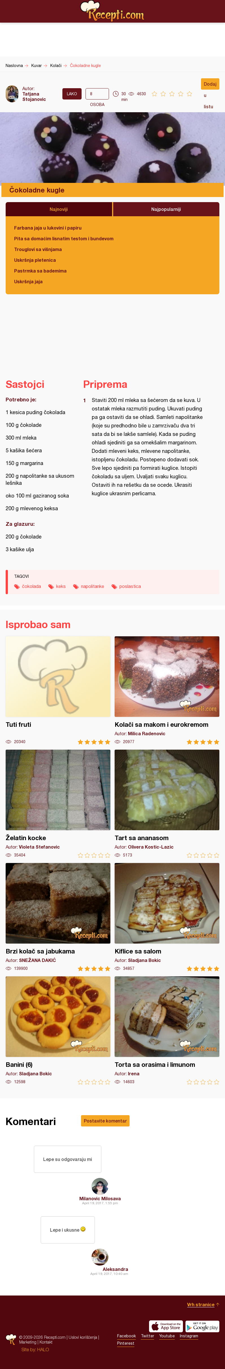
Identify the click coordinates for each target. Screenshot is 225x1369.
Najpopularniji (166, 209)
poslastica (130, 586)
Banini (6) (58, 1030)
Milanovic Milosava (100, 1198)
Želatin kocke (58, 804)
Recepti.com (112, 11)
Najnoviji (59, 209)
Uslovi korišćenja (83, 1337)
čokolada (31, 586)
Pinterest (125, 1343)
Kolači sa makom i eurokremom (167, 690)
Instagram (189, 1336)
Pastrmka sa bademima (40, 270)
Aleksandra (115, 1269)
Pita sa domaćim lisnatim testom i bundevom (63, 238)
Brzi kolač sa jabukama (58, 917)
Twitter (147, 1336)
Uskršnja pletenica (35, 260)
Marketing (27, 1342)
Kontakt (46, 1342)
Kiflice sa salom (167, 917)
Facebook (126, 1336)
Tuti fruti (58, 690)
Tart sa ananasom (167, 804)
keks (61, 586)
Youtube (167, 1336)
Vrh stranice (201, 1304)
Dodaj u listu (210, 85)
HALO (43, 1349)
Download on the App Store (166, 1326)
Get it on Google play (202, 1326)
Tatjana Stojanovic (34, 96)
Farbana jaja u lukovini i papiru (48, 227)
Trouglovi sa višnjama (38, 249)
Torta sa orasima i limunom (167, 1030)
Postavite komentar (105, 1120)
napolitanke (92, 586)
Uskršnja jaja (28, 281)
